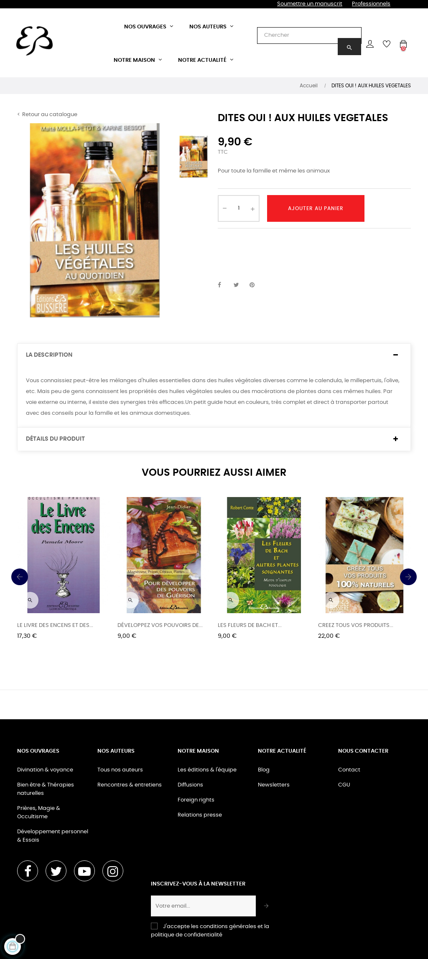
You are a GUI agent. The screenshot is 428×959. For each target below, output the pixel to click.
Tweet (240, 285)
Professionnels (371, 4)
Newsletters (274, 785)
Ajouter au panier (316, 208)
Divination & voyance (45, 770)
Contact (349, 770)
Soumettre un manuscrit (309, 4)
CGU (344, 785)
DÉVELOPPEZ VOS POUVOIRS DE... (160, 625)
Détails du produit (55, 439)
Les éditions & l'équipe (207, 770)
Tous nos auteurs (120, 770)
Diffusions (190, 785)
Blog (264, 770)
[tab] (214, 355)
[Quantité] (238, 208)
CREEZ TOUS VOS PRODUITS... (355, 625)
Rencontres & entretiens (129, 785)
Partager (224, 285)
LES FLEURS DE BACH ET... (250, 625)
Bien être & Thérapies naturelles (45, 789)
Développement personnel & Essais (52, 836)
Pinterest (256, 285)
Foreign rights (196, 800)
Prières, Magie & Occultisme (38, 812)
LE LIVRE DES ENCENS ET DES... (55, 625)
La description (49, 355)
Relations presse (200, 815)
